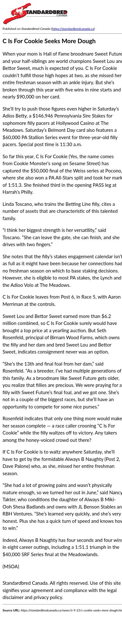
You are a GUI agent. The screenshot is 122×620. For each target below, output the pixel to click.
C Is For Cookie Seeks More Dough (49, 40)
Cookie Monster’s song (37, 163)
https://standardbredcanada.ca (73, 28)
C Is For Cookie (52, 156)
